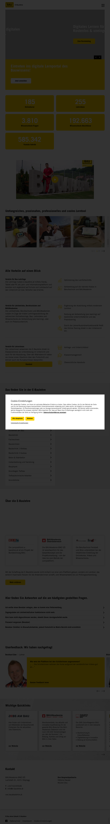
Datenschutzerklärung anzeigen (55, 412)
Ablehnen (30, 418)
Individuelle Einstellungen (19, 423)
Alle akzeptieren (17, 418)
